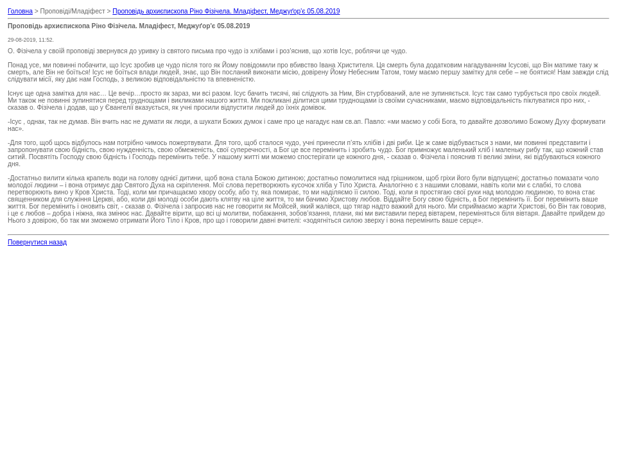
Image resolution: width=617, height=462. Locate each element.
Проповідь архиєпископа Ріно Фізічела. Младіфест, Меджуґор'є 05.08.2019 (226, 11)
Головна (20, 11)
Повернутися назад (37, 242)
